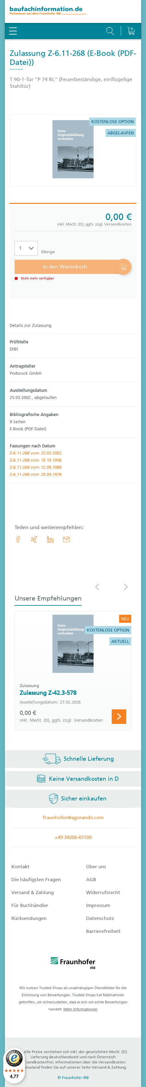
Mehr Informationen (80, 1009)
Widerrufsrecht (103, 892)
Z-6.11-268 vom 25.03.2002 (36, 453)
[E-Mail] (66, 539)
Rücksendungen (29, 918)
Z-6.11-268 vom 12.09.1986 (36, 467)
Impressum (98, 905)
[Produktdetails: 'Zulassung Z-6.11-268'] (73, 150)
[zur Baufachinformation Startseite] (73, 11)
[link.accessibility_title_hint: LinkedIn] (50, 539)
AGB (91, 880)
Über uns (96, 867)
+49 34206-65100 (73, 837)
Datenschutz (100, 918)
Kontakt (20, 867)
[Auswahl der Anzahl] (26, 248)
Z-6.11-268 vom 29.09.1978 (36, 474)
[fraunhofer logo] (73, 964)
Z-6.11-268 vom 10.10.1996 (36, 460)
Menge (48, 251)
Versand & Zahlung (32, 892)
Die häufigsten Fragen (36, 880)
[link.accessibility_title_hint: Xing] (34, 539)
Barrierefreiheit (103, 931)
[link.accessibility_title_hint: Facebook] (18, 539)
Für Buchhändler (29, 905)
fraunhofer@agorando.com (73, 817)
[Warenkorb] (131, 14)
